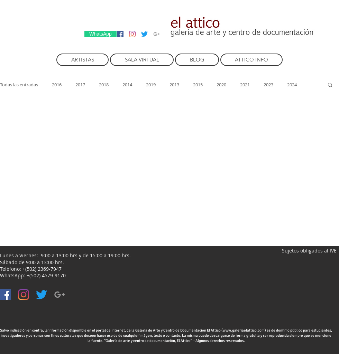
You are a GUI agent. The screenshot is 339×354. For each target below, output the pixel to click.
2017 (80, 85)
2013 (174, 85)
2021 (245, 85)
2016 (57, 85)
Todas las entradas (19, 85)
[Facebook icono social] (120, 34)
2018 (104, 85)
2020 (221, 85)
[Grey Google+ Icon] (156, 34)
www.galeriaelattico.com (244, 330)
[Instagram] (132, 34)
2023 (268, 85)
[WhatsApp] (100, 34)
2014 (127, 85)
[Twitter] (144, 34)
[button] (330, 85)
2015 (198, 85)
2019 (151, 85)
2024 (292, 85)
